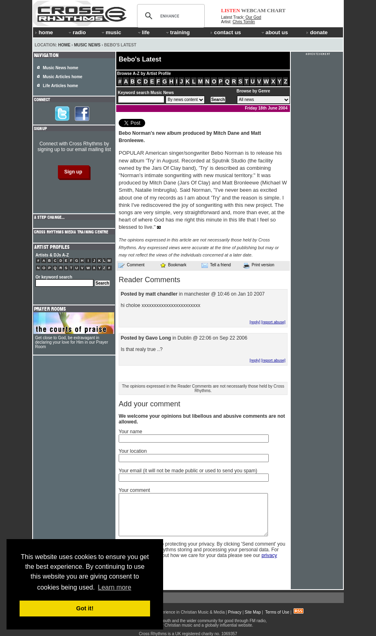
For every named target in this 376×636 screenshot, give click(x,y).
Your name (130, 431)
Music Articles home (62, 77)
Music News (87, 45)
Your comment (134, 490)
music (111, 32)
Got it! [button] (84, 608)
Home (64, 45)
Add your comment (149, 404)
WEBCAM (253, 10)
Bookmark (173, 265)
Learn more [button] (114, 587)
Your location (133, 451)
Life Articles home (60, 85)
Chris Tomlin (243, 22)
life (143, 32)
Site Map (253, 612)
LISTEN (230, 10)
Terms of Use (277, 612)
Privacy (234, 612)
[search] (169, 16)
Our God (253, 17)
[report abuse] (273, 322)
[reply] (255, 322)
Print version (258, 265)
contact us (225, 32)
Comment (131, 265)
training (177, 32)
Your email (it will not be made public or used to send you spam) (188, 471)
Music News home (60, 68)
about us (274, 32)
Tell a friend (216, 265)
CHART (276, 10)
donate (316, 32)
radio (77, 32)
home (44, 32)
